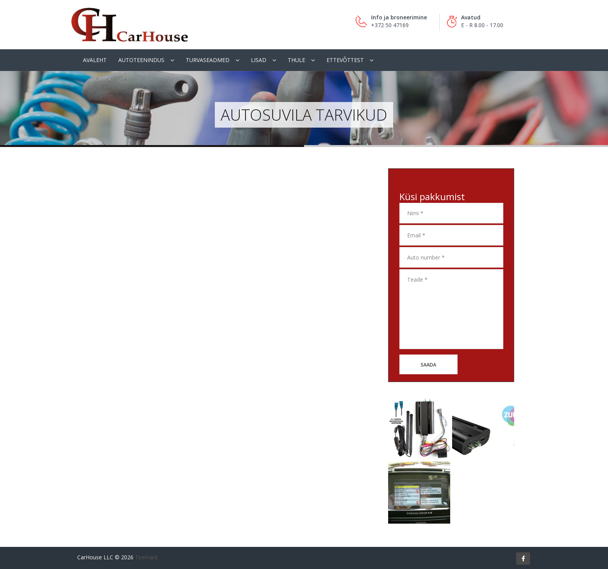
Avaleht (95, 60)
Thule (296, 60)
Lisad (258, 60)
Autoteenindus (141, 60)
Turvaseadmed (208, 60)
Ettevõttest (345, 60)
